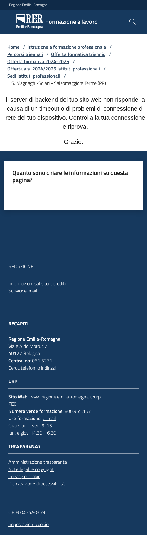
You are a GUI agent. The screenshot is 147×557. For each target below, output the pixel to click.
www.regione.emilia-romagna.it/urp (65, 396)
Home (13, 47)
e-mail (30, 290)
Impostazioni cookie (28, 524)
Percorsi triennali (25, 54)
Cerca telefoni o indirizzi (32, 367)
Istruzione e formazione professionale (66, 47)
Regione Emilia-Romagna (28, 5)
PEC (12, 403)
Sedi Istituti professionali (33, 75)
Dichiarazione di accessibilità (36, 483)
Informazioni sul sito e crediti (37, 283)
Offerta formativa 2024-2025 (38, 61)
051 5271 (42, 360)
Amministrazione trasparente (37, 462)
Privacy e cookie (24, 476)
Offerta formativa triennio (78, 54)
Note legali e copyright (31, 469)
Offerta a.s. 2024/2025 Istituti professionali (53, 68)
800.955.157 (78, 411)
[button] (132, 21)
